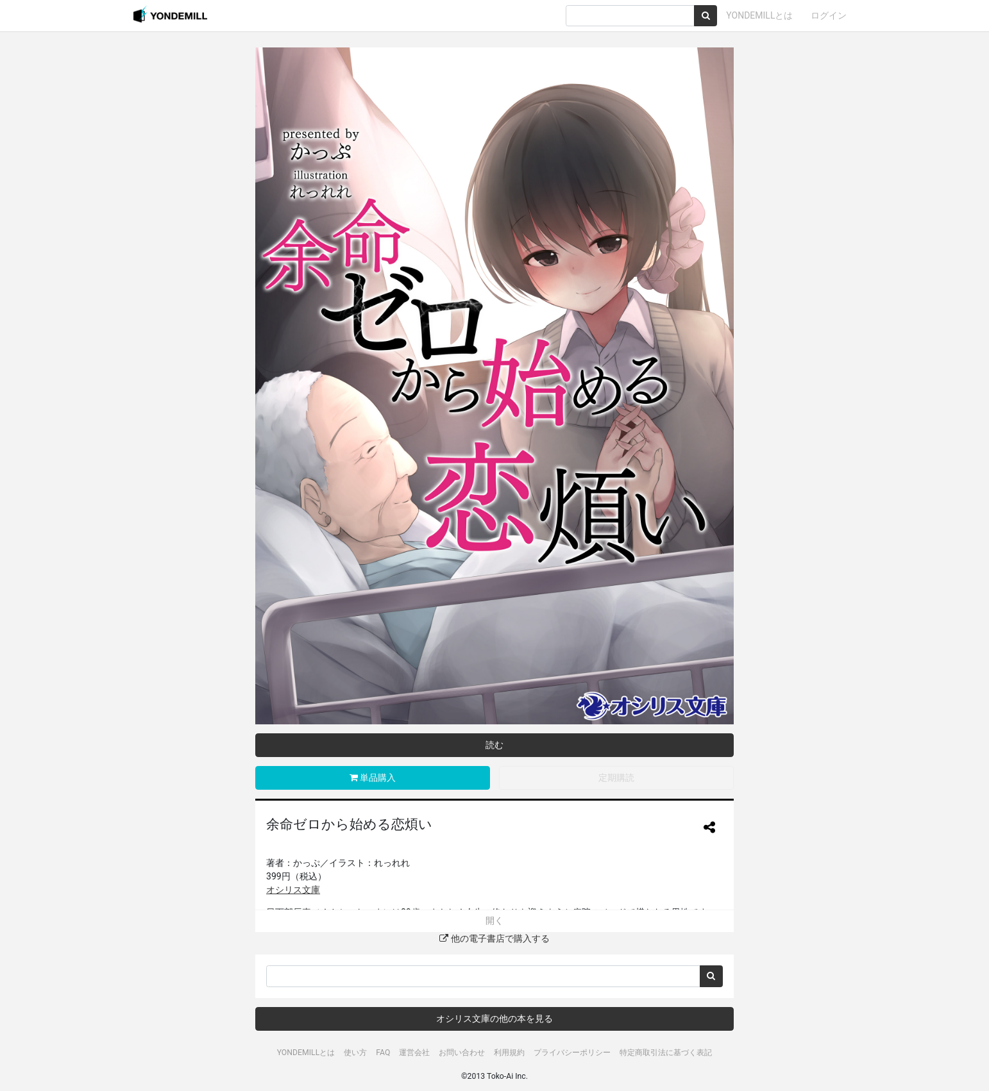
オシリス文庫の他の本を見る (494, 1018)
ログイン (829, 15)
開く (494, 920)
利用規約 (509, 1052)
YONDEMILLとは (759, 15)
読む (494, 745)
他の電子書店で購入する (494, 938)
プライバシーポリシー (572, 1052)
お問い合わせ (462, 1052)
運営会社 (414, 1052)
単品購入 (373, 777)
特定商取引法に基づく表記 (666, 1052)
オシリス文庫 (293, 890)
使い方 (355, 1052)
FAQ (383, 1052)
